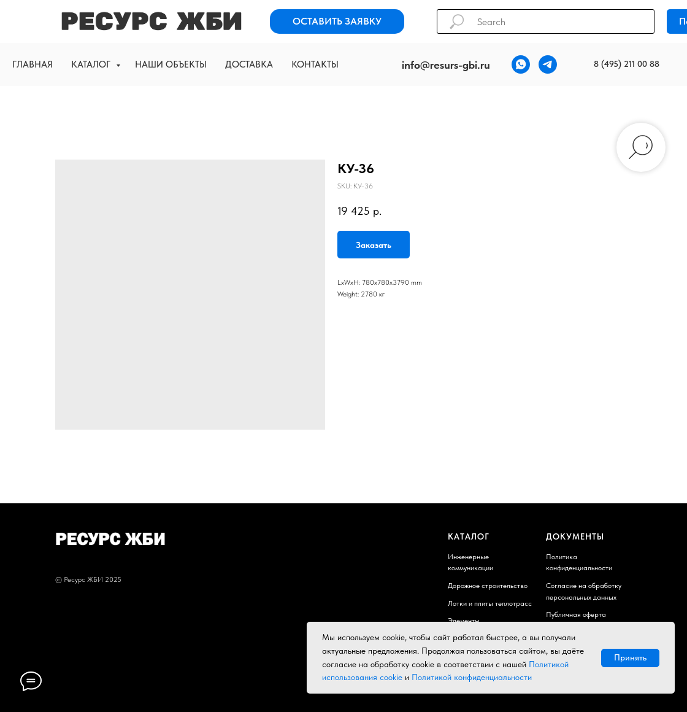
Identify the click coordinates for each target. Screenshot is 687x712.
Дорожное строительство (488, 585)
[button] (337, 21)
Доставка (249, 64)
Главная (32, 64)
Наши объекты (171, 64)
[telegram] (548, 64)
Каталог (92, 64)
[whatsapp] (521, 64)
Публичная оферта (576, 614)
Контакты (315, 64)
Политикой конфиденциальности (472, 677)
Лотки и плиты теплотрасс (490, 603)
